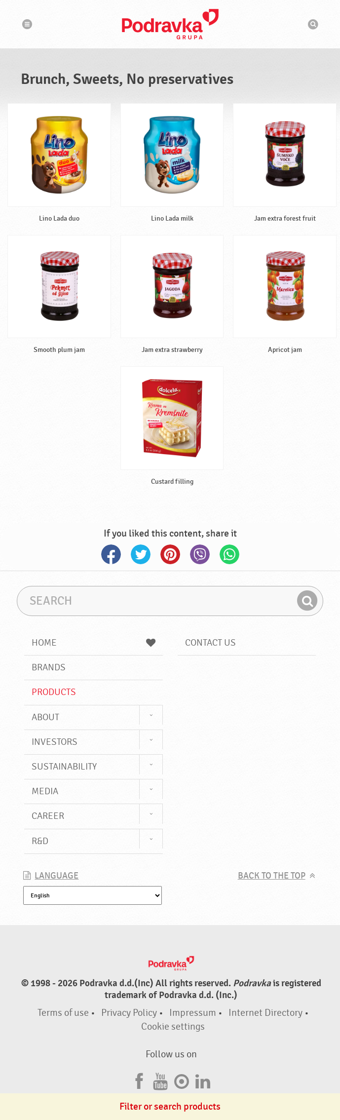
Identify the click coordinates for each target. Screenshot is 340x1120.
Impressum (192, 1012)
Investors (54, 741)
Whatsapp (229, 554)
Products (54, 692)
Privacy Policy (129, 1012)
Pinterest (170, 554)
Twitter (141, 554)
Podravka (170, 24)
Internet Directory (265, 1012)
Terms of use (63, 1012)
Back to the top (271, 876)
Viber (200, 554)
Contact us (210, 642)
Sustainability (64, 766)
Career (48, 816)
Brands (49, 667)
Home (93, 642)
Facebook (111, 554)
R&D (40, 841)
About (45, 717)
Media (45, 791)
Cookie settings (173, 1026)
